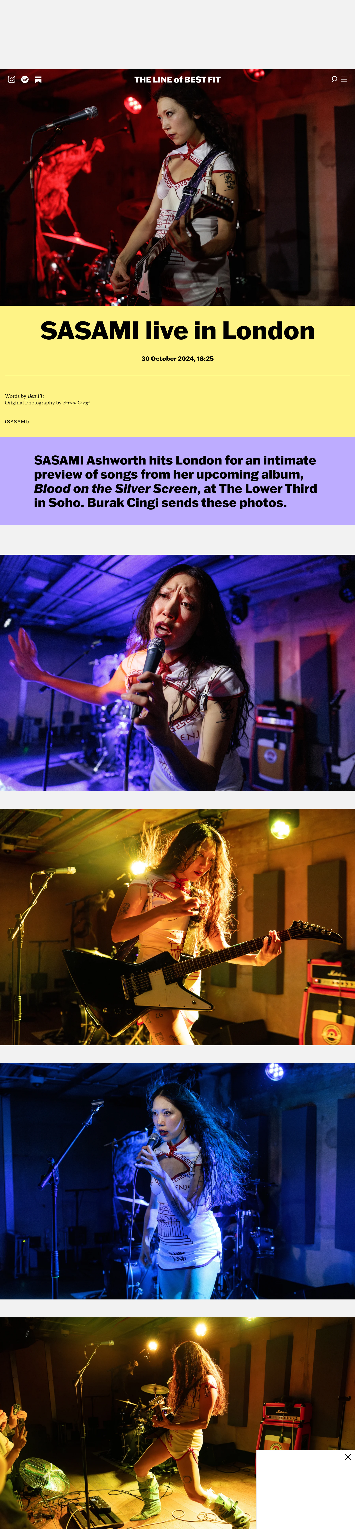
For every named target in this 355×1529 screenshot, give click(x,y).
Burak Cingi (76, 403)
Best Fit (36, 396)
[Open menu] (344, 79)
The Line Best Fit (177, 79)
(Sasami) (17, 421)
